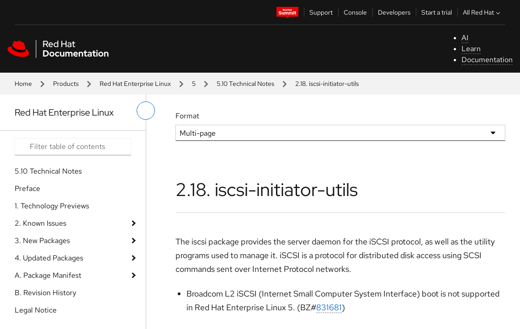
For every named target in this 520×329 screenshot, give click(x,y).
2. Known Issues (40, 223)
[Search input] (73, 146)
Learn (471, 48)
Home (23, 84)
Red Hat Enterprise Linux (135, 84)
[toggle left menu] (146, 110)
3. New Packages (42, 240)
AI (465, 37)
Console (355, 12)
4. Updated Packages (49, 258)
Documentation (487, 59)
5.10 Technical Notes (245, 84)
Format (187, 116)
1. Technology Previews (52, 206)
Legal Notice (36, 310)
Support (321, 12)
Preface (27, 188)
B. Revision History (45, 292)
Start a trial (436, 12)
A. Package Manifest (48, 275)
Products (66, 84)
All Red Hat (482, 12)
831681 (329, 307)
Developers (394, 12)
